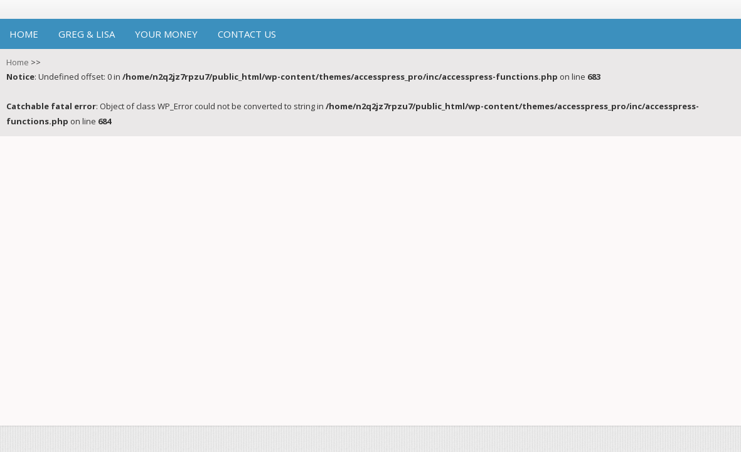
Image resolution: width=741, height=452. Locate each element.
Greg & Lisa (86, 34)
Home (23, 34)
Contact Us (247, 34)
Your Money (166, 34)
